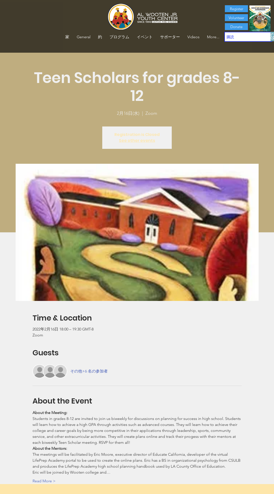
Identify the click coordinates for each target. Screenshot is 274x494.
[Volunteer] (236, 17)
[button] (100, 37)
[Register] (236, 8)
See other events (137, 140)
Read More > (44, 481)
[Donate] (236, 26)
